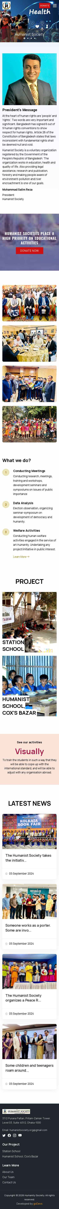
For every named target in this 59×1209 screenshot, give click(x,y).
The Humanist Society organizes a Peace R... (23, 998)
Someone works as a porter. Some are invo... (28, 928)
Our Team (8, 1177)
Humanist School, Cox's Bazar (20, 1156)
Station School (11, 1151)
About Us (8, 1172)
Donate (44, 6)
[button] (24, 38)
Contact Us (9, 1182)
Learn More (19, 556)
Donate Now (29, 250)
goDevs (37, 1203)
